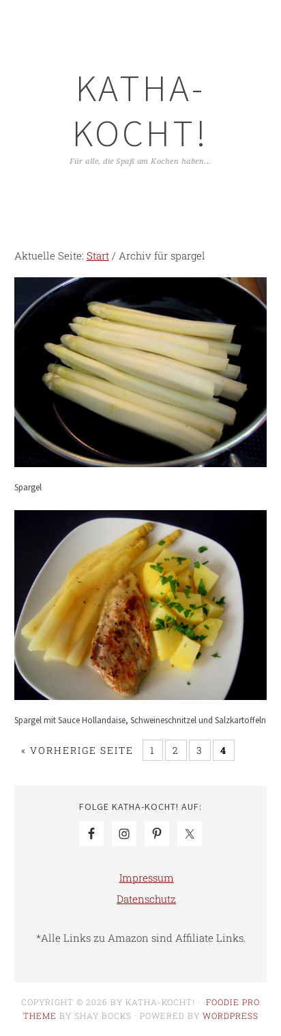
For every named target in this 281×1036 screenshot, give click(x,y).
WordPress (230, 1015)
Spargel (28, 487)
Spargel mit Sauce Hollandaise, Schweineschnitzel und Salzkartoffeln (140, 720)
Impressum (146, 877)
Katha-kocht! (140, 110)
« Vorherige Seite (77, 750)
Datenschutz (146, 899)
